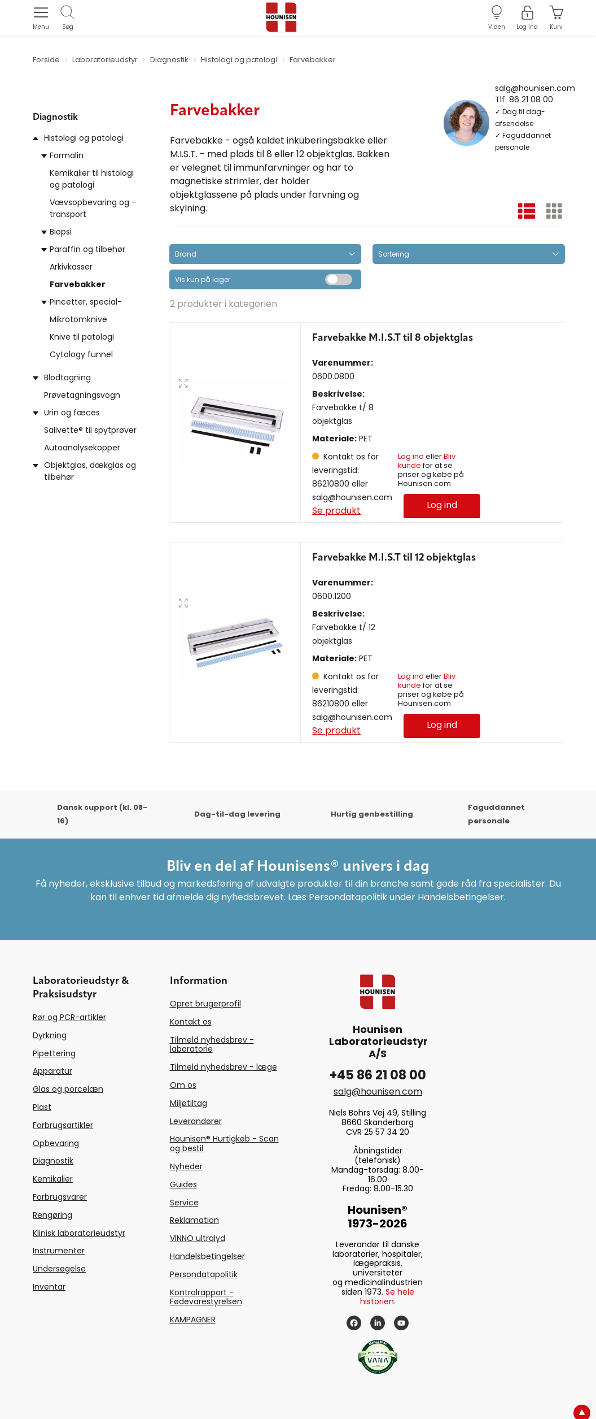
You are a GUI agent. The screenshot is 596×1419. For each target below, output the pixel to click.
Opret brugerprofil (205, 1003)
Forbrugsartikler (63, 1125)
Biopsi (61, 231)
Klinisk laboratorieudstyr (79, 1233)
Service (184, 1202)
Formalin (67, 155)
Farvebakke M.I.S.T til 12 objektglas (394, 558)
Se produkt (336, 510)
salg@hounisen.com (535, 87)
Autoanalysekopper (82, 447)
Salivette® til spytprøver (90, 430)
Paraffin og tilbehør (87, 249)
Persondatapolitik (204, 1274)
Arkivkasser (71, 266)
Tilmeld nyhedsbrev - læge (223, 1067)
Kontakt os (191, 1021)
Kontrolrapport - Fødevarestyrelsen (206, 1297)
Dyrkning (50, 1035)
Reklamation (194, 1220)
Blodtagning (67, 377)
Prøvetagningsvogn (82, 395)
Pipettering (54, 1053)
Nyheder (186, 1166)
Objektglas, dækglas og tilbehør (90, 471)
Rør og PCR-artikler (69, 1017)
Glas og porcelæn (68, 1089)
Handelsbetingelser (207, 1256)
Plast (42, 1107)
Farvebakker (78, 284)
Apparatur (52, 1071)
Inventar (49, 1286)
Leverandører (196, 1121)
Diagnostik (53, 1160)
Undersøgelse (59, 1268)
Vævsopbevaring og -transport (93, 208)
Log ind (411, 456)
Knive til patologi (82, 336)
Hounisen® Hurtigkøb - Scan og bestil (224, 1143)
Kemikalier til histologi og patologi (92, 178)
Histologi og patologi (84, 138)
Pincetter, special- (86, 301)
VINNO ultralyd (197, 1238)
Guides (183, 1184)
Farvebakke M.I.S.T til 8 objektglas (392, 338)
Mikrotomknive (78, 319)
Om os (183, 1085)
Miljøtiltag (188, 1103)
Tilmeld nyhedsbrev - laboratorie (212, 1044)
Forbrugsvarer (60, 1197)
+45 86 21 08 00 (378, 1075)
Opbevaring (56, 1143)
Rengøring (52, 1215)
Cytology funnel (81, 354)
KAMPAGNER (193, 1319)
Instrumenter (59, 1250)
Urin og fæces (72, 412)
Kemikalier (53, 1178)
